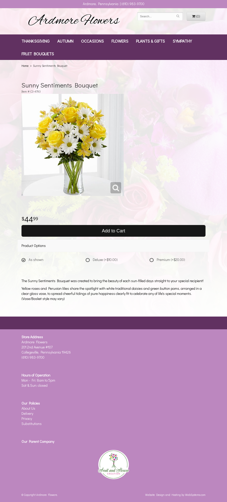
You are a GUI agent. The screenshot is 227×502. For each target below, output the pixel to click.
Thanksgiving (35, 41)
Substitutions (31, 423)
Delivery (27, 413)
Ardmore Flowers (73, 21)
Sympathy (182, 41)
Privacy (26, 418)
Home (25, 66)
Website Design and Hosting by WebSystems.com (175, 495)
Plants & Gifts (150, 41)
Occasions (92, 41)
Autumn (65, 41)
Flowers (119, 41)
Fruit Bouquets (37, 53)
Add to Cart (113, 230)
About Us (28, 408)
